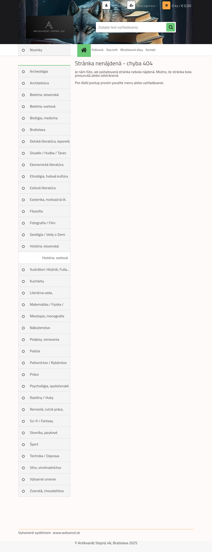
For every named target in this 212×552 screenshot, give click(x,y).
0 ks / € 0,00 (181, 5)
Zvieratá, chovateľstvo (47, 491)
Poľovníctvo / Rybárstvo (48, 362)
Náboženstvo (40, 327)
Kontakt (151, 50)
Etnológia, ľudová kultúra (49, 176)
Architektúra (39, 83)
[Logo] (49, 27)
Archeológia (39, 71)
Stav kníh (112, 50)
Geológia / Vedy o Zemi (47, 234)
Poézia (35, 351)
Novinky (36, 50)
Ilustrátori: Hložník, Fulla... (49, 269)
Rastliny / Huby (42, 397)
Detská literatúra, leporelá (50, 141)
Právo (34, 374)
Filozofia (36, 211)
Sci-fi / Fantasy (41, 421)
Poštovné (98, 50)
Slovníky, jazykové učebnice (43, 434)
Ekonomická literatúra (47, 164)
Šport (34, 444)
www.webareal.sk (66, 532)
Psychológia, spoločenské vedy (49, 387)
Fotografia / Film (43, 223)
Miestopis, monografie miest (47, 317)
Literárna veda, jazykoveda (41, 294)
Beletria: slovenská (44, 94)
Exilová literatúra (43, 188)
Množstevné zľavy (131, 50)
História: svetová (55, 257)
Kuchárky (37, 281)
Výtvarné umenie (43, 479)
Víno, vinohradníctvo (45, 467)
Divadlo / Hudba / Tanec (48, 153)
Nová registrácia (144, 5)
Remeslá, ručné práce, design (47, 410)
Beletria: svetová (43, 106)
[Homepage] (84, 50)
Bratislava (37, 129)
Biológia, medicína (44, 118)
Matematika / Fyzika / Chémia (47, 306)
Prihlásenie (113, 5)
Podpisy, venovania (44, 339)
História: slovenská (44, 246)
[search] (170, 27)
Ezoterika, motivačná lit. (48, 199)
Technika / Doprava (44, 456)
